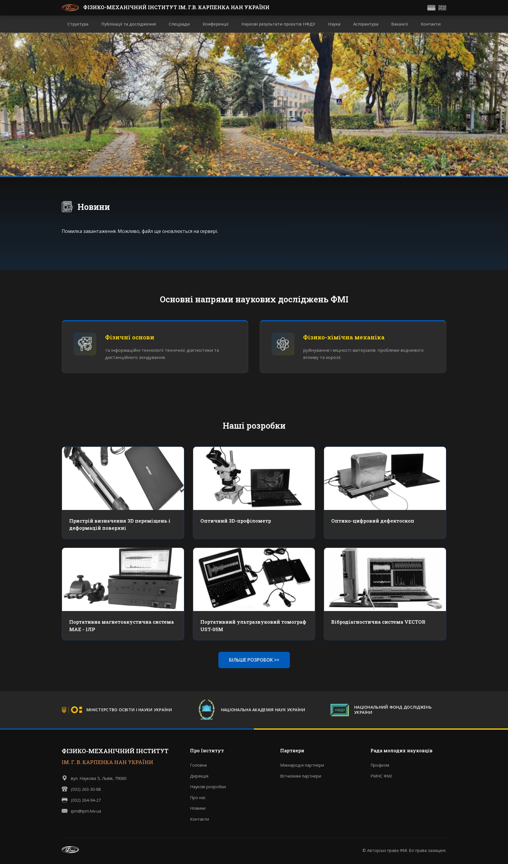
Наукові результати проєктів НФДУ (278, 24)
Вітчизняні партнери (300, 776)
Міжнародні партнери (302, 765)
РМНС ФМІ (381, 776)
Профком (380, 765)
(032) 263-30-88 (86, 789)
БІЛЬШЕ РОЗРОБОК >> (254, 660)
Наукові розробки (208, 787)
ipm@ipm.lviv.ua (86, 811)
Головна (198, 765)
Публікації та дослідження (128, 24)
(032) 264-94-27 (86, 800)
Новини (93, 206)
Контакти (431, 24)
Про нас (198, 797)
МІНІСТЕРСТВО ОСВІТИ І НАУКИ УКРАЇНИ (129, 710)
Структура (77, 24)
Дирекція (199, 776)
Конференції (215, 24)
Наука (334, 24)
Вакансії (399, 24)
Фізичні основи (129, 337)
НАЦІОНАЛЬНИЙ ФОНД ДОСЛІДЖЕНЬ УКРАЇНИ (393, 710)
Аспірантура (365, 24)
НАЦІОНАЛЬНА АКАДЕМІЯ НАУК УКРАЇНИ (263, 710)
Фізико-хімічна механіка (344, 337)
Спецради (179, 24)
